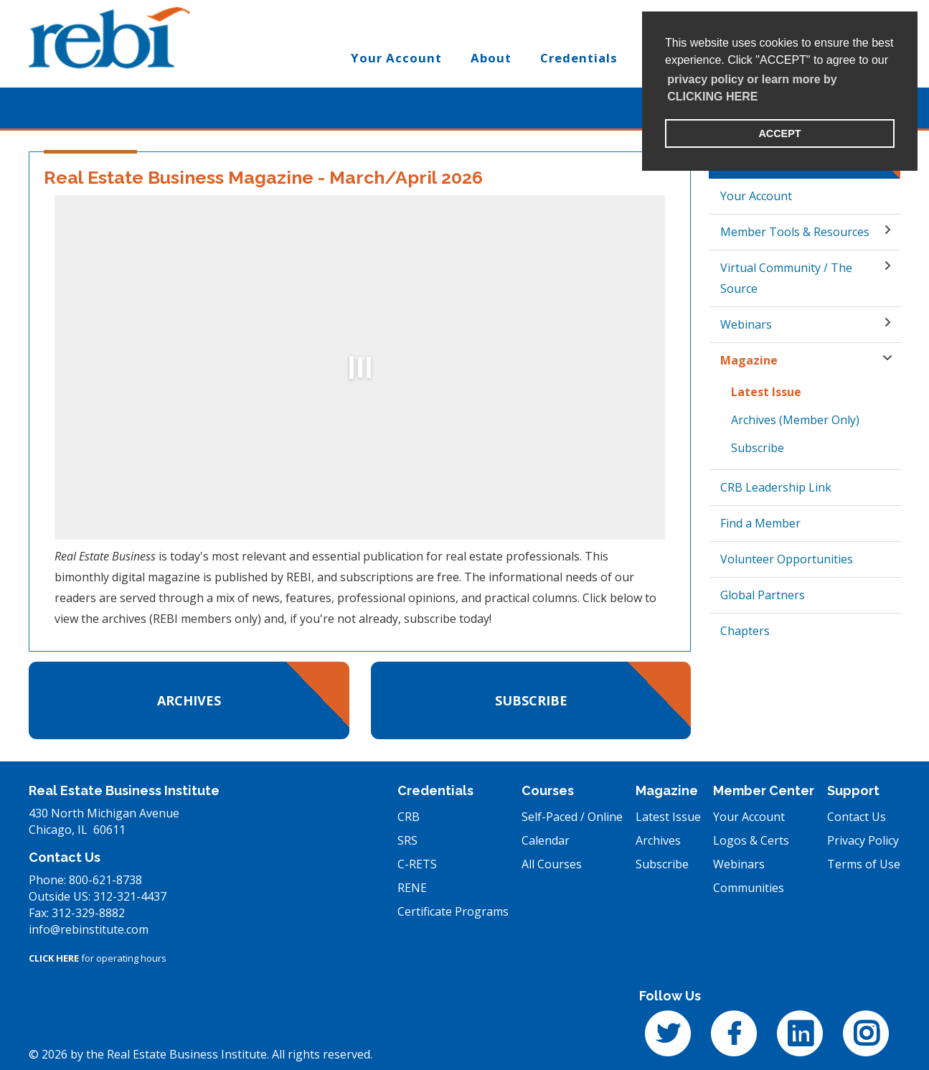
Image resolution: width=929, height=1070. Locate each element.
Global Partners (762, 595)
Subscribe (531, 700)
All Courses (552, 864)
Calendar (546, 840)
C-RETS (417, 864)
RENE (412, 888)
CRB (408, 817)
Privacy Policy (863, 840)
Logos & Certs (751, 840)
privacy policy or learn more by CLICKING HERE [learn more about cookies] (752, 88)
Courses (548, 790)
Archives (189, 700)
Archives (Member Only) (795, 420)
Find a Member (760, 523)
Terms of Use (863, 864)
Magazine (749, 360)
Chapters (745, 631)
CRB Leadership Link (775, 487)
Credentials (435, 790)
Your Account (756, 196)
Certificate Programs (453, 911)
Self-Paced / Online (572, 817)
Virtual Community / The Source (786, 278)
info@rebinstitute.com (88, 929)
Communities (748, 888)
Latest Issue (766, 392)
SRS (407, 840)
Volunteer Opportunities (786, 559)
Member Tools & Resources (794, 232)
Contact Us (856, 817)
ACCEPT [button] (779, 133)
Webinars (746, 324)
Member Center (763, 790)
